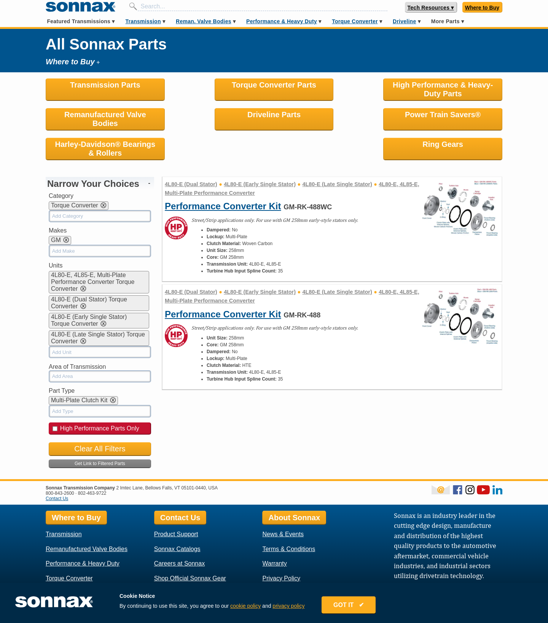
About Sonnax (294, 488)
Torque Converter (355, 21)
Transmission (143, 21)
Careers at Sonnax (179, 534)
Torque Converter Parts (216, 85)
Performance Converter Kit (223, 176)
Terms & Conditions (288, 519)
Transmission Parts (100, 85)
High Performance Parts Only (96, 398)
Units (55, 236)
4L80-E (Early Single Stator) (260, 154)
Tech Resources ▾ (431, 8)
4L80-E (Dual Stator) (191, 154)
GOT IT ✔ (348, 605)
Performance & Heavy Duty (281, 21)
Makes (58, 201)
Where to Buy (482, 8)
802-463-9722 (92, 463)
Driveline (404, 21)
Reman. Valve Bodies (203, 21)
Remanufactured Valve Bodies (448, 89)
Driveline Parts (99, 114)
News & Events (282, 504)
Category (61, 166)
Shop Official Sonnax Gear (190, 548)
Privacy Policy (281, 548)
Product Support (176, 504)
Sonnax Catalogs (177, 519)
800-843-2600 (60, 463)
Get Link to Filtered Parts (100, 434)
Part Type (62, 361)
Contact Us (57, 469)
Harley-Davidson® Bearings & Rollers (332, 118)
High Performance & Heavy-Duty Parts (331, 89)
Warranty (274, 534)
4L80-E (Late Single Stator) (337, 154)
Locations (275, 563)
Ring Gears (448, 114)
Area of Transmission (77, 337)
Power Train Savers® (216, 114)
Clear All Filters (99, 419)
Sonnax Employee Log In (419, 558)
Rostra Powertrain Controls (298, 578)
